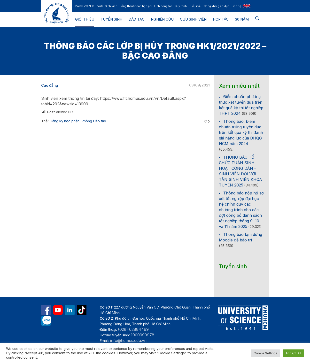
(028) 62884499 (133, 329)
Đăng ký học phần (64, 121)
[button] (257, 19)
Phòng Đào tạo (93, 121)
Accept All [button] (293, 353)
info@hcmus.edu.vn (128, 340)
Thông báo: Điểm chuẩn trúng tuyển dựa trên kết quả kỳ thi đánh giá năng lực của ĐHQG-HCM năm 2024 (241, 132)
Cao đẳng (49, 85)
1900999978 (142, 334)
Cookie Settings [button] (265, 353)
